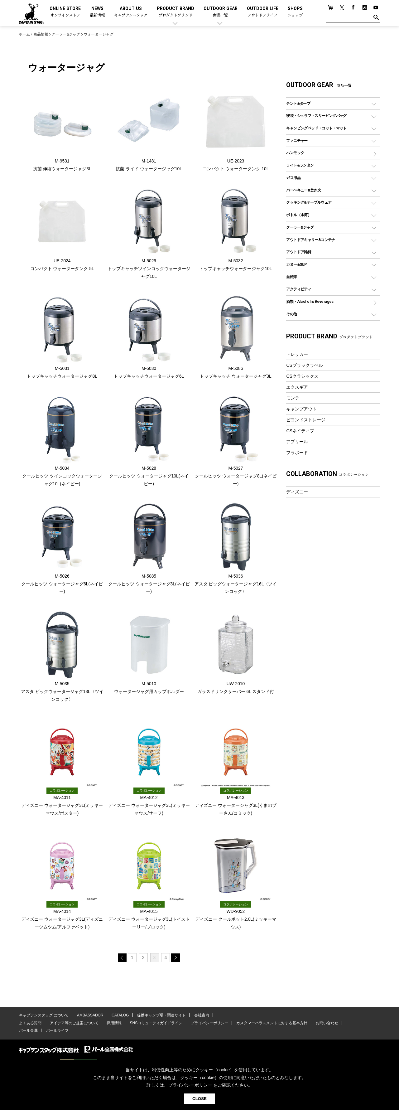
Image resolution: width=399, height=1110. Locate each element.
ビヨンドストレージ (305, 419)
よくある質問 (30, 1025)
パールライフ (56, 1033)
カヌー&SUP (296, 264)
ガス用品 (293, 177)
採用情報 (112, 1025)
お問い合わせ (322, 1025)
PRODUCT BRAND (175, 12)
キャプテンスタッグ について (43, 1017)
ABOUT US (130, 12)
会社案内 (198, 1017)
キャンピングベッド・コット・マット (316, 128)
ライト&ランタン (300, 165)
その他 (291, 314)
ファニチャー (296, 140)
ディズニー (297, 491)
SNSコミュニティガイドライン (153, 1025)
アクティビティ (298, 289)
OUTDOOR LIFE (262, 12)
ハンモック (295, 152)
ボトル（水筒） (298, 214)
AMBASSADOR (89, 1017)
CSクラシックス (302, 376)
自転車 (291, 276)
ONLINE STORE (65, 12)
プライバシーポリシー (206, 1025)
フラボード (297, 452)
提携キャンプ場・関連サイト (159, 1017)
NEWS (97, 12)
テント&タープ (298, 103)
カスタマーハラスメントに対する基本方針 (268, 1025)
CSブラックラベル (304, 365)
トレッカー (297, 354)
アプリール (297, 441)
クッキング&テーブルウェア (308, 202)
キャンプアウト (301, 408)
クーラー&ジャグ (300, 227)
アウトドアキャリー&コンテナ (310, 239)
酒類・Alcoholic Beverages (309, 301)
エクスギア (297, 387)
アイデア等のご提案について (73, 1025)
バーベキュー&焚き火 (303, 190)
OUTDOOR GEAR (221, 12)
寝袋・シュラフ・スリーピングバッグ (316, 115)
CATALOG (118, 1017)
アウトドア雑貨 (298, 252)
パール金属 (28, 1033)
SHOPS (295, 12)
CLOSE (199, 1098)
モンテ (292, 397)
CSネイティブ (300, 430)
